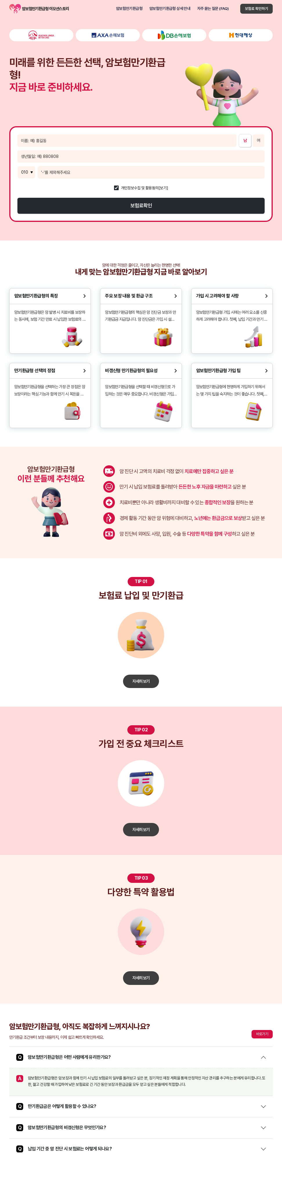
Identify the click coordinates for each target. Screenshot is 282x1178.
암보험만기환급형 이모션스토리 (15, 9)
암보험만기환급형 (129, 9)
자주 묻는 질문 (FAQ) (213, 9)
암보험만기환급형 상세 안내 (169, 9)
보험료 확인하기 (256, 8)
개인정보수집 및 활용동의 (140, 188)
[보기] (163, 188)
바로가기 (262, 1034)
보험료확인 (141, 205)
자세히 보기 (140, 681)
